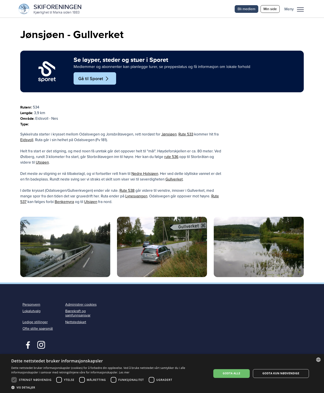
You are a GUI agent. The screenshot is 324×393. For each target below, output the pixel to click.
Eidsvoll (26, 140)
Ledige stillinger (35, 322)
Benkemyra (64, 202)
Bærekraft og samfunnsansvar (77, 313)
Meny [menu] (300, 9)
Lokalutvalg (31, 311)
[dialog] (162, 373)
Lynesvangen (136, 196)
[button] (296, 9)
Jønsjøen (169, 134)
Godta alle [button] (231, 373)
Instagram (41, 344)
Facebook (26, 344)
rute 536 (171, 157)
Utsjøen (42, 162)
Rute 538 (127, 191)
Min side (270, 8)
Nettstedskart (75, 322)
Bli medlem (246, 8)
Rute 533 (185, 134)
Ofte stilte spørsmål (37, 329)
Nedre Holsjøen (144, 174)
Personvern (31, 305)
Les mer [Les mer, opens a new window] (124, 372)
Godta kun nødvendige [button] (280, 373)
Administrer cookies (81, 305)
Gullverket (174, 179)
